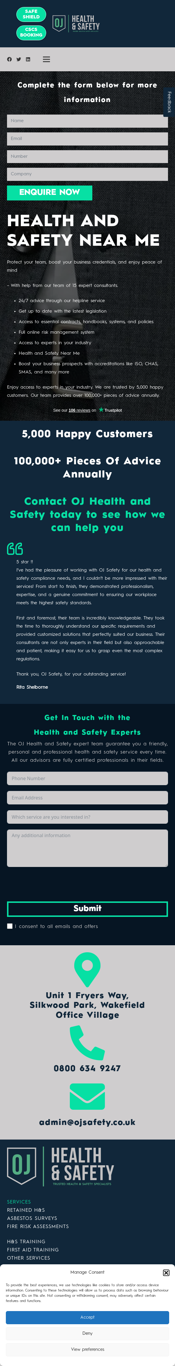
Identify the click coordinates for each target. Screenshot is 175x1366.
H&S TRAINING (26, 1241)
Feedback (169, 102)
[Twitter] (18, 59)
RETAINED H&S (26, 1210)
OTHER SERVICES (28, 1258)
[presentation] (51, 884)
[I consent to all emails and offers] (10, 926)
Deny (87, 1334)
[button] (166, 1273)
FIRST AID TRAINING (33, 1250)
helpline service (89, 301)
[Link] (109, 23)
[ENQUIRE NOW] (49, 193)
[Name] (87, 121)
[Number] (87, 156)
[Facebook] (9, 59)
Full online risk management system (56, 332)
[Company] (87, 174)
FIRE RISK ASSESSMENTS (38, 1226)
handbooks (94, 322)
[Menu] (46, 59)
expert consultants (98, 285)
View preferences (87, 1350)
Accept (87, 1317)
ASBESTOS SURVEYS (32, 1218)
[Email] (87, 139)
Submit (88, 909)
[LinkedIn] (28, 59)
